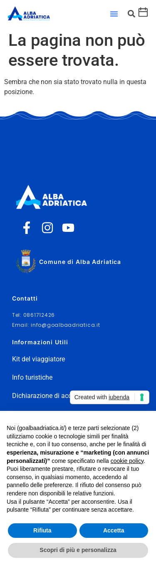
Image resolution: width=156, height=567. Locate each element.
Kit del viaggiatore (38, 359)
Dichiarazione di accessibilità (55, 396)
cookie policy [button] (127, 461)
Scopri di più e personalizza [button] (78, 550)
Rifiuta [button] (42, 530)
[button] (114, 13)
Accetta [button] (113, 530)
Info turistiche (32, 377)
